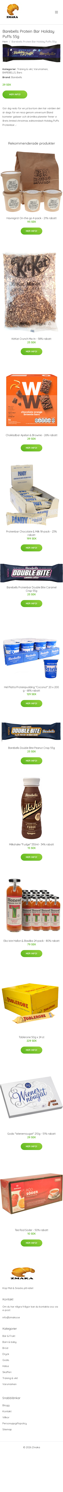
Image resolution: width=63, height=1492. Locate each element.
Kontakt (6, 1411)
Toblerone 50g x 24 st (31, 1037)
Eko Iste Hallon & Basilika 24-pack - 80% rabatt (32, 940)
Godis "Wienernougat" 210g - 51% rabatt (31, 1133)
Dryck (5, 1354)
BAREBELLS (9, 72)
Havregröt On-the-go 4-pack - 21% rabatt (32, 218)
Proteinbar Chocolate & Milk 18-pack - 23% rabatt (31, 533)
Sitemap (7, 1429)
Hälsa (5, 1366)
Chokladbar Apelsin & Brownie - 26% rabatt (31, 435)
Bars (19, 72)
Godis (5, 1360)
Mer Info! (15, 94)
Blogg (5, 1405)
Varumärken (41, 69)
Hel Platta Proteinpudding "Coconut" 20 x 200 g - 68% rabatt (31, 689)
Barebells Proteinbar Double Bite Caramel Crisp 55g (31, 589)
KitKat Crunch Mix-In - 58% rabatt (31, 338)
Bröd (5, 1348)
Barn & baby (9, 1342)
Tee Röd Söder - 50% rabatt (31, 1230)
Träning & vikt (24, 69)
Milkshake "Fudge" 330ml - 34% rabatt (31, 844)
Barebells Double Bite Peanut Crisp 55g (31, 748)
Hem (5, 41)
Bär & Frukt (8, 1336)
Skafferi (6, 1372)
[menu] (57, 12)
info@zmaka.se (11, 1317)
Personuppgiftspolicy (14, 1423)
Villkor (5, 1417)
